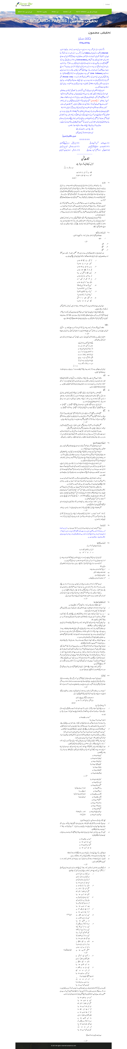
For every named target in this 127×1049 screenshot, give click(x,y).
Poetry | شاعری (42, 12)
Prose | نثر (55, 12)
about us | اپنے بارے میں (25, 12)
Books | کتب (67, 12)
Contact (107, 4)
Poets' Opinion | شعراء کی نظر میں (86, 12)
